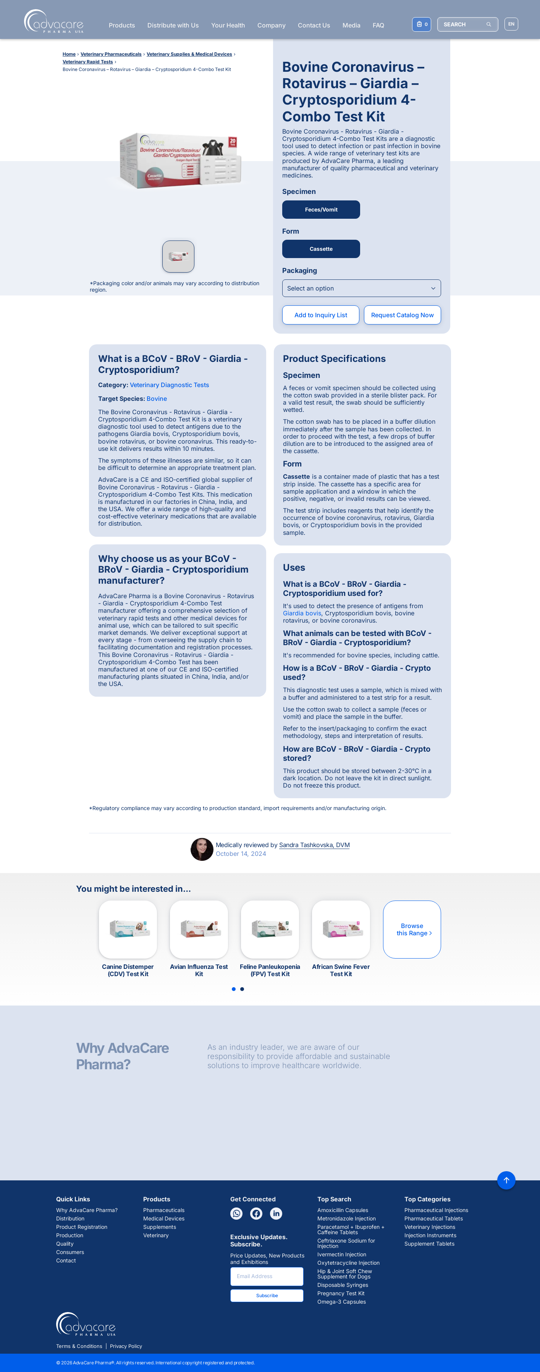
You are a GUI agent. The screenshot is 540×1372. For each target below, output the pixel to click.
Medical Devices (163, 1218)
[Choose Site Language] (511, 24)
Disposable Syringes (342, 1285)
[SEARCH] (468, 24)
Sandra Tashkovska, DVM (314, 845)
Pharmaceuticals (163, 1210)
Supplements (159, 1227)
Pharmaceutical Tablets (433, 1218)
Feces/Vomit (321, 209)
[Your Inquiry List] (421, 24)
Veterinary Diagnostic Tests (169, 385)
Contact (66, 1260)
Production (69, 1235)
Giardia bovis (302, 613)
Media (352, 25)
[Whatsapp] (236, 1213)
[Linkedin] (276, 1213)
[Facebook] (256, 1213)
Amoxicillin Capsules (342, 1210)
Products (122, 25)
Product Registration (81, 1227)
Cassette (321, 248)
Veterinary (156, 1235)
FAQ (378, 25)
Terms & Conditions (79, 1346)
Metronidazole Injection (346, 1218)
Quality (65, 1243)
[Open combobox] (362, 288)
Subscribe (267, 1295)
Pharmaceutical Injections (436, 1210)
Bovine (157, 398)
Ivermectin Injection (341, 1254)
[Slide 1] (234, 989)
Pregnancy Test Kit (341, 1293)
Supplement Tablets (429, 1243)
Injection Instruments (430, 1235)
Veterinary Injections (429, 1227)
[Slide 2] (242, 989)
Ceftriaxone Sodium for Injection (346, 1243)
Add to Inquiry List (320, 315)
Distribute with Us (173, 25)
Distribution (70, 1218)
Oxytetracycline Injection (348, 1262)
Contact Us (314, 25)
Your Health (228, 25)
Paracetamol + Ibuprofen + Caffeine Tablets (351, 1229)
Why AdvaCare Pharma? (87, 1210)
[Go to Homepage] (51, 21)
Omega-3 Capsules (341, 1301)
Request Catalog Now (402, 315)
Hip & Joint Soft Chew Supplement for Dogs (344, 1274)
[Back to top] (506, 1180)
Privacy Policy (126, 1346)
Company (271, 25)
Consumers (70, 1252)
